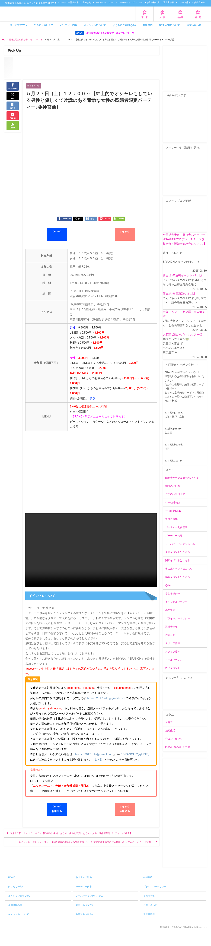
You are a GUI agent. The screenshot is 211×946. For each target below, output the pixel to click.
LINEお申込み (173, 502)
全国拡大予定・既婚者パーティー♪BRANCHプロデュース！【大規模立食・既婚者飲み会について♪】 (184, 239)
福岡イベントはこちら (177, 577)
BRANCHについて (169, 25)
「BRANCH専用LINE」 (132, 754)
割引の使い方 (172, 486)
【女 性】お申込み (125, 808)
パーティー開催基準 (69, 2)
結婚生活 (170, 730)
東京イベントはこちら (177, 552)
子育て (169, 722)
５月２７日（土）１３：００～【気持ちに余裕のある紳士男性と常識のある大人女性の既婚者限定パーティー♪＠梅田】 (81, 836)
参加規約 (86, 2)
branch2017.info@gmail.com (105, 698)
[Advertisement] (185, 813)
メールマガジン (174, 660)
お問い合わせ (193, 25)
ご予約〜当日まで (43, 25)
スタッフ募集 (184, 2)
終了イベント (34, 86)
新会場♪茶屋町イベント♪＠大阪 (182, 275)
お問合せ (170, 635)
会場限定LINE (173, 511)
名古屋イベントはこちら (178, 569)
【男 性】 (57, 232)
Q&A (168, 585)
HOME (11, 877)
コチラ (91, 399)
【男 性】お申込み (57, 808)
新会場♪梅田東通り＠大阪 (179, 293)
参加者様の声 (153, 2)
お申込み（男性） (85, 914)
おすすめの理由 (84, 877)
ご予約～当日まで (175, 494)
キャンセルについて (104, 2)
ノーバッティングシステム (130, 2)
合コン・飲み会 (174, 739)
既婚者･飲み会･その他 (177, 747)
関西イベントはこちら (177, 560)
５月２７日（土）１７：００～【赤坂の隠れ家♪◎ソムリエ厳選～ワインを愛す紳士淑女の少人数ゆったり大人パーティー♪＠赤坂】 (82, 851)
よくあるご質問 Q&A (124, 25)
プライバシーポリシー (177, 618)
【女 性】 (125, 232)
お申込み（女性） (85, 905)
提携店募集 (199, 2)
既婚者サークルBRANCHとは (181, 477)
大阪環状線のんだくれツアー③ (182, 334)
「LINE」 (95, 759)
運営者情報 (168, 2)
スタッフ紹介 (172, 651)
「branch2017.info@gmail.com (91, 754)
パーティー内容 (68, 25)
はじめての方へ (18, 25)
